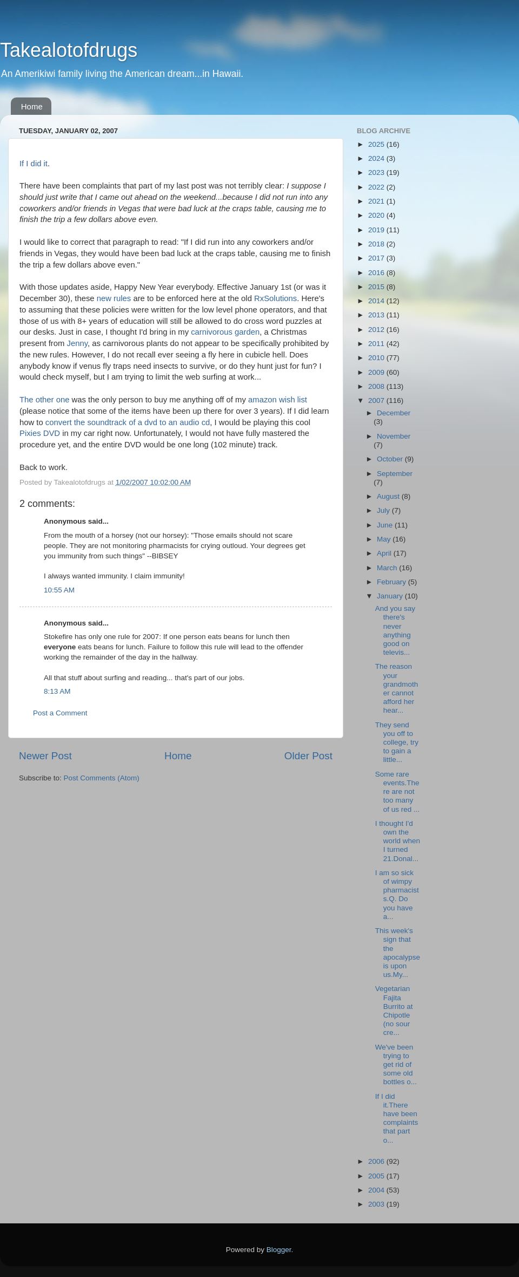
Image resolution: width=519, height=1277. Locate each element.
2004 (377, 1190)
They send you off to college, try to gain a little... (396, 742)
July (384, 510)
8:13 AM (57, 691)
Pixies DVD (39, 433)
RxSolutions (275, 298)
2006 (377, 1161)
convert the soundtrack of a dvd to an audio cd (127, 422)
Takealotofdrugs (68, 50)
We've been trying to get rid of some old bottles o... (396, 1064)
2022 (377, 187)
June (386, 525)
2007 (377, 400)
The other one (44, 399)
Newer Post (45, 755)
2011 (377, 344)
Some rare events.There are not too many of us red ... (397, 791)
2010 (377, 358)
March (388, 568)
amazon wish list (277, 399)
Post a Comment (60, 713)
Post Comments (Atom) (101, 778)
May (384, 539)
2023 (377, 172)
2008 (377, 386)
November (393, 436)
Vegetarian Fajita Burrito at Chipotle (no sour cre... (394, 1011)
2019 (377, 230)
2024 (377, 158)
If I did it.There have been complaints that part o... (396, 1118)
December (393, 413)
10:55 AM (59, 590)
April (385, 553)
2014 (377, 301)
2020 (377, 215)
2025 (377, 144)
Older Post (308, 755)
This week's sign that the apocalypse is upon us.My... (397, 953)
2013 (377, 315)
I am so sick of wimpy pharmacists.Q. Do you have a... (397, 895)
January (391, 596)
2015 (377, 287)
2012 (377, 329)
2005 (377, 1176)
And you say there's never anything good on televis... (395, 630)
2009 (377, 372)
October (391, 459)
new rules (114, 298)
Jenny (77, 343)
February (392, 582)
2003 (377, 1204)
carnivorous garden (225, 332)
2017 (377, 258)
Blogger (279, 1250)
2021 (377, 201)
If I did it (33, 163)
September (394, 474)
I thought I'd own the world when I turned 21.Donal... (397, 841)
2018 (377, 244)
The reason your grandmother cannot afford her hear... (396, 688)
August (389, 496)
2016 (377, 273)
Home (32, 106)
